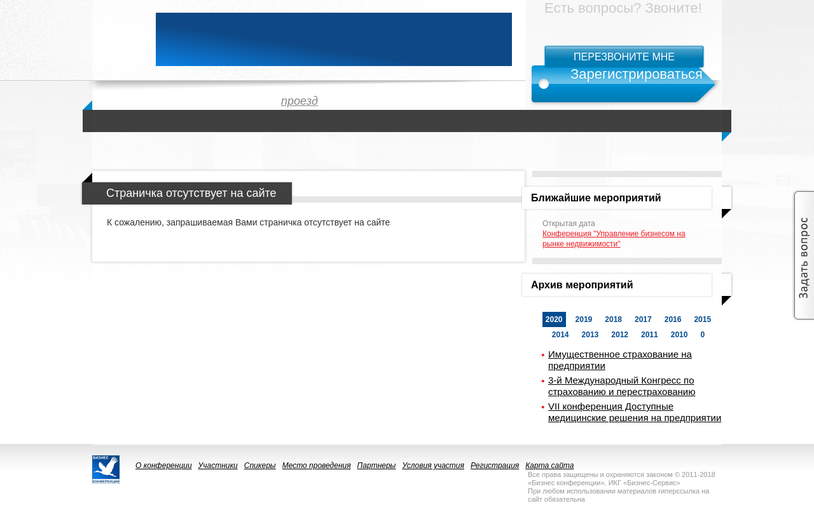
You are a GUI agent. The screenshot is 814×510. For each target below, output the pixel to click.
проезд (299, 101)
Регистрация (495, 465)
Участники (218, 465)
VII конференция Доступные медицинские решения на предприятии (634, 412)
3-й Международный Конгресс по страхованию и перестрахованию (621, 386)
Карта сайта (549, 465)
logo (117, 39)
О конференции (163, 465)
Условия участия (433, 465)
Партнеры (376, 465)
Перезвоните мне (624, 56)
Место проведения (316, 465)
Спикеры (260, 465)
